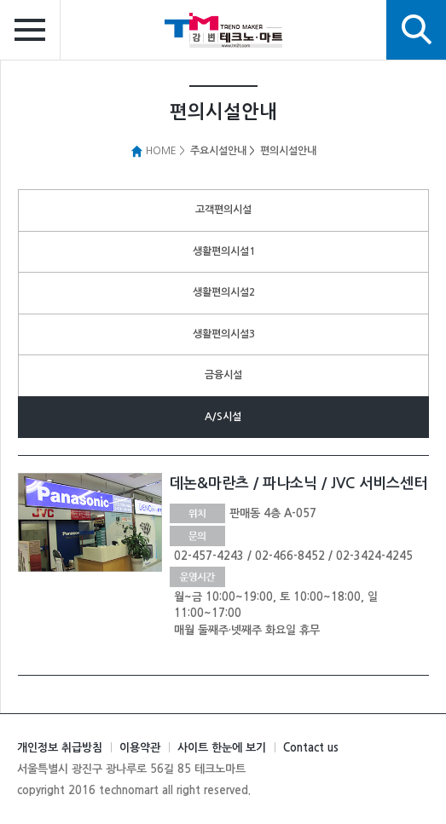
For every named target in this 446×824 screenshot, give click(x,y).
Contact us (311, 747)
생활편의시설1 (224, 251)
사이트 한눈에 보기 (221, 747)
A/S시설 (223, 417)
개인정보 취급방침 (59, 747)
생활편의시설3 (224, 334)
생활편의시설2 (224, 292)
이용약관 (139, 747)
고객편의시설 (223, 210)
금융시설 (223, 375)
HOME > (157, 151)
